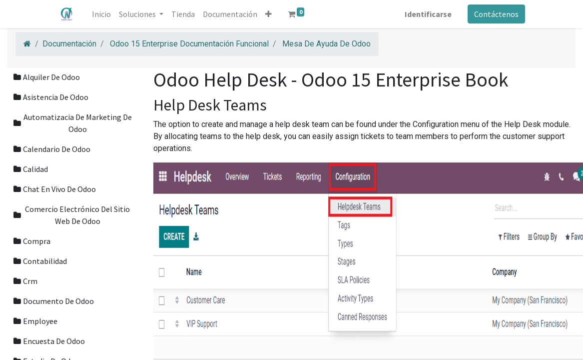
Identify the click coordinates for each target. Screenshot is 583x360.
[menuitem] (102, 14)
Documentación (69, 43)
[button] (269, 14)
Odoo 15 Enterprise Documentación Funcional (189, 43)
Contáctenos (495, 14)
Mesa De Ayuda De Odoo (326, 43)
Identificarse (427, 14)
